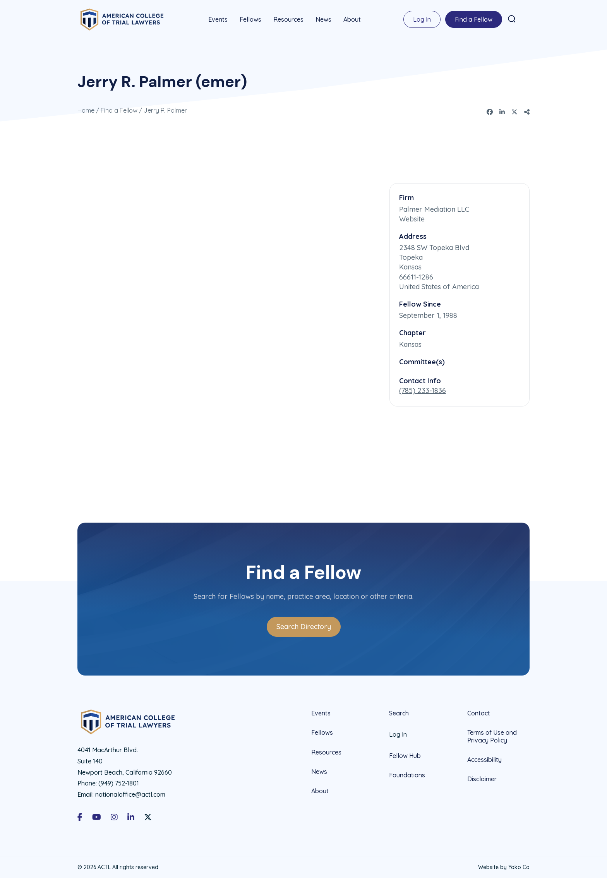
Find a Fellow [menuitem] (473, 19)
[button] (511, 19)
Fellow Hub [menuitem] (405, 755)
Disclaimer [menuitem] (482, 778)
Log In (422, 19)
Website (412, 218)
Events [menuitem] (218, 19)
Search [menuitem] (399, 713)
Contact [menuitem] (478, 713)
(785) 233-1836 (422, 390)
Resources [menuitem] (288, 19)
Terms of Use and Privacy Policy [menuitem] (492, 735)
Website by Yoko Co (504, 866)
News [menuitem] (323, 19)
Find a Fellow (119, 110)
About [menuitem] (352, 19)
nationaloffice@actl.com (130, 794)
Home (85, 110)
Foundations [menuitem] (407, 775)
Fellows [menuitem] (250, 19)
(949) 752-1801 (118, 783)
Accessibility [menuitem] (484, 759)
